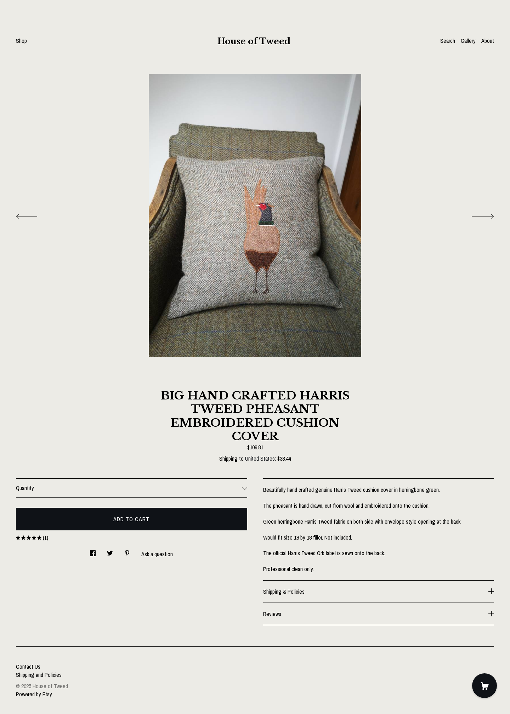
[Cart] (484, 685)
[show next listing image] (476, 214)
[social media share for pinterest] (127, 551)
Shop (21, 41)
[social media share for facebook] (93, 551)
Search (447, 41)
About (487, 41)
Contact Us (28, 666)
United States (260, 458)
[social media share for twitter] (110, 551)
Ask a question (157, 554)
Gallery (468, 41)
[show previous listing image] (33, 214)
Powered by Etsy (34, 694)
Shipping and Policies (39, 675)
